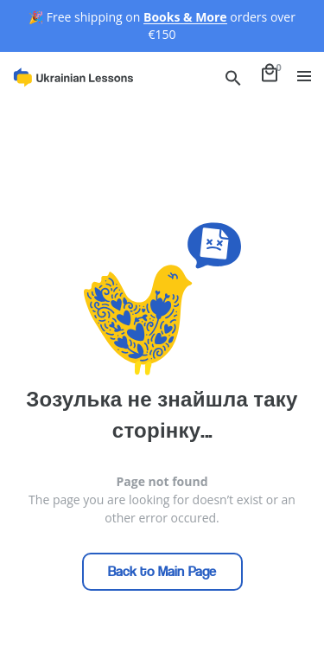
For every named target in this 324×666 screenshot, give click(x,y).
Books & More (185, 17)
